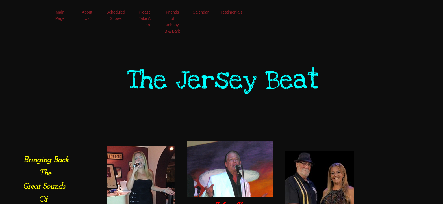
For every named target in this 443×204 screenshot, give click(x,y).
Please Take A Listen (145, 18)
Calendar (201, 12)
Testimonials (231, 12)
